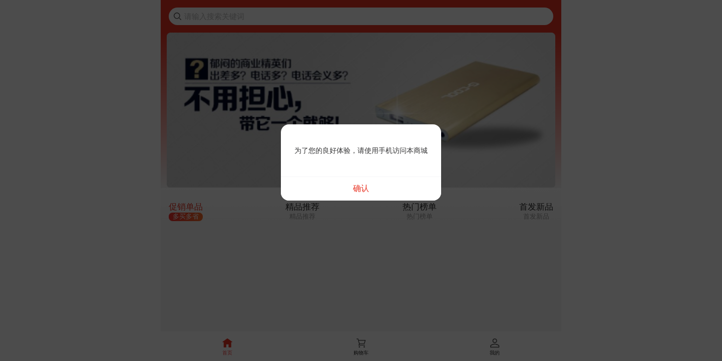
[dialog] (361, 162)
